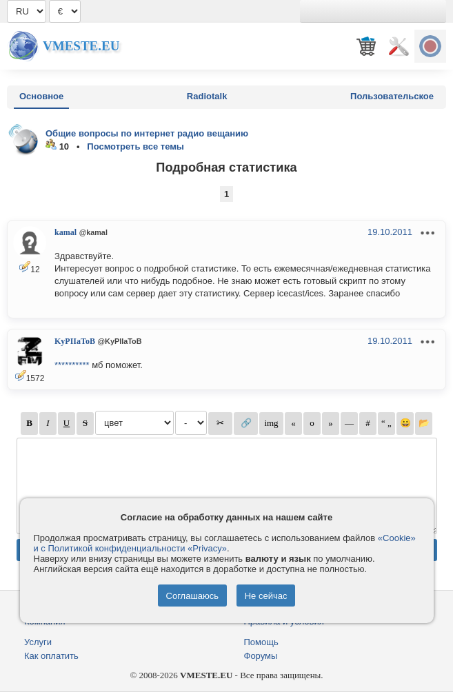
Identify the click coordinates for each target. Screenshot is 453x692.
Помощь (261, 642)
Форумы (261, 656)
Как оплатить (51, 656)
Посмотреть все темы (135, 146)
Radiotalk (207, 96)
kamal (65, 232)
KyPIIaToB (74, 341)
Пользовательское (392, 96)
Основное (41, 96)
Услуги (38, 642)
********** (72, 365)
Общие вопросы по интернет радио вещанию (147, 133)
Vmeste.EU (81, 46)
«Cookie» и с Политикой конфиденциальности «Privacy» (225, 543)
